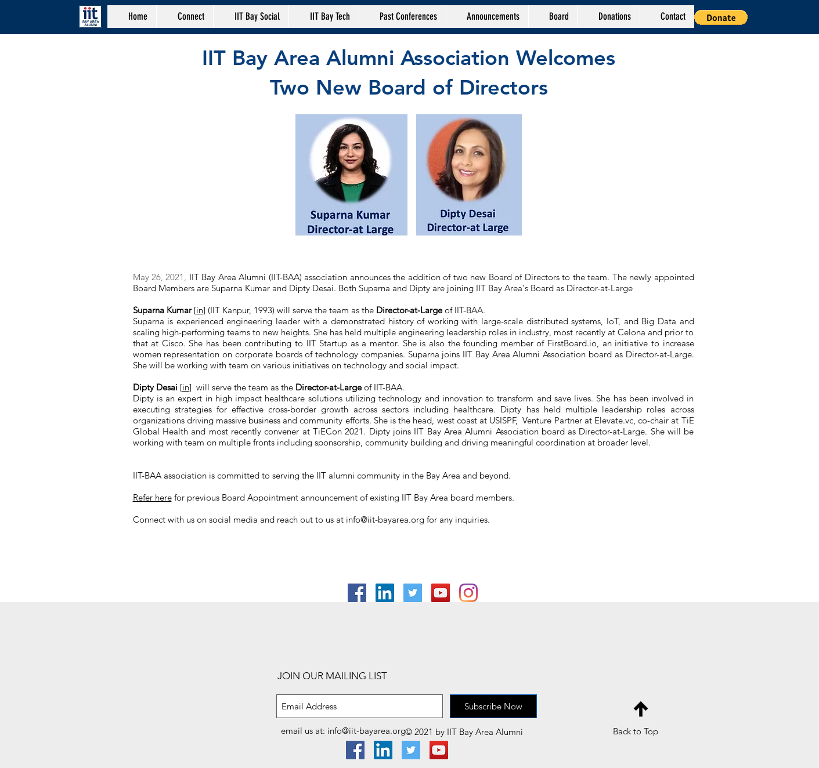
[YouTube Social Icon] (440, 593)
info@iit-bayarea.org (385, 519)
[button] (402, 16)
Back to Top (635, 731)
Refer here (152, 497)
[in (184, 387)
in (199, 310)
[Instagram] (468, 593)
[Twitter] (412, 593)
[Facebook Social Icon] (357, 593)
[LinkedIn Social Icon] (385, 593)
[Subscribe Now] (493, 706)
